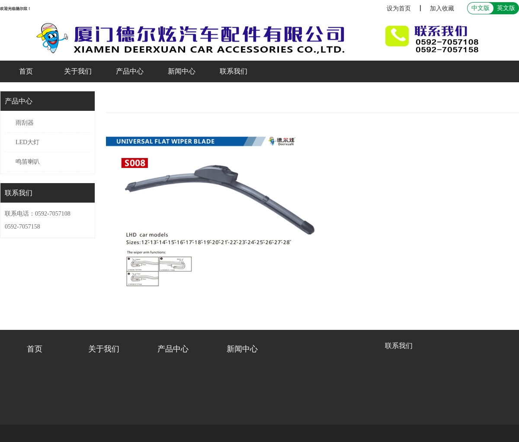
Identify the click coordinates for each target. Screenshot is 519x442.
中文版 (480, 8)
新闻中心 (181, 71)
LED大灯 (27, 142)
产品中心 (130, 71)
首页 (26, 71)
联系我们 (233, 71)
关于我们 (78, 71)
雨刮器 (25, 122)
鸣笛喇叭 (28, 161)
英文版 (506, 8)
